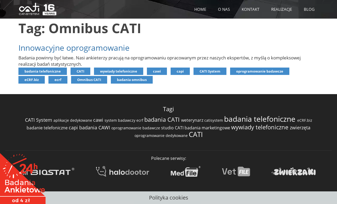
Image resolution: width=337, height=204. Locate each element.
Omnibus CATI (89, 79)
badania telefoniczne (42, 71)
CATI (80, 71)
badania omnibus (132, 79)
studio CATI (173, 128)
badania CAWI (95, 127)
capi (180, 71)
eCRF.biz (31, 79)
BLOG (309, 9)
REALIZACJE (281, 9)
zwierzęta (300, 127)
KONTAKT (250, 9)
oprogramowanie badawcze (259, 71)
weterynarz (192, 120)
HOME (200, 9)
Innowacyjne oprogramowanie (74, 47)
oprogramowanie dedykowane (162, 135)
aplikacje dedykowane (73, 120)
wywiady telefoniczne (118, 71)
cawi (157, 71)
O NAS (224, 9)
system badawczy (120, 120)
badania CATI (162, 119)
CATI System (210, 71)
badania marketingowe (208, 128)
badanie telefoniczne (48, 128)
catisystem (214, 120)
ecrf (57, 79)
